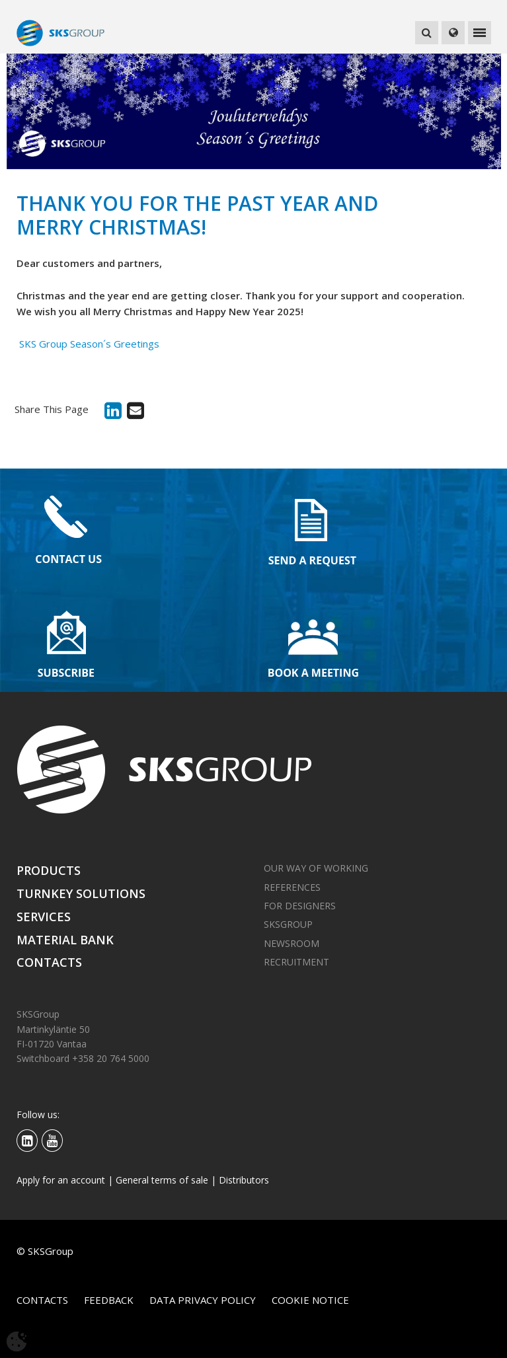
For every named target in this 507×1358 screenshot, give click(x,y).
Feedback (109, 1299)
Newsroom (291, 943)
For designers (300, 905)
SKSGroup (288, 924)
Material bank (65, 940)
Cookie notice (310, 1299)
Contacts (49, 962)
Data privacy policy (202, 1299)
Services (44, 916)
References (292, 887)
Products (49, 870)
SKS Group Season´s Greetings (88, 343)
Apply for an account (61, 1180)
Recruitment (296, 962)
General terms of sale (162, 1180)
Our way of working (316, 868)
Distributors (244, 1180)
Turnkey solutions (81, 893)
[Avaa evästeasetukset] (16, 1341)
